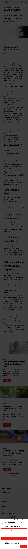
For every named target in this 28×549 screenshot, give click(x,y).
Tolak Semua (14, 534)
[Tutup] (26, 521)
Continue (23, 546)
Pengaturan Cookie (14, 530)
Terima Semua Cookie (14, 538)
